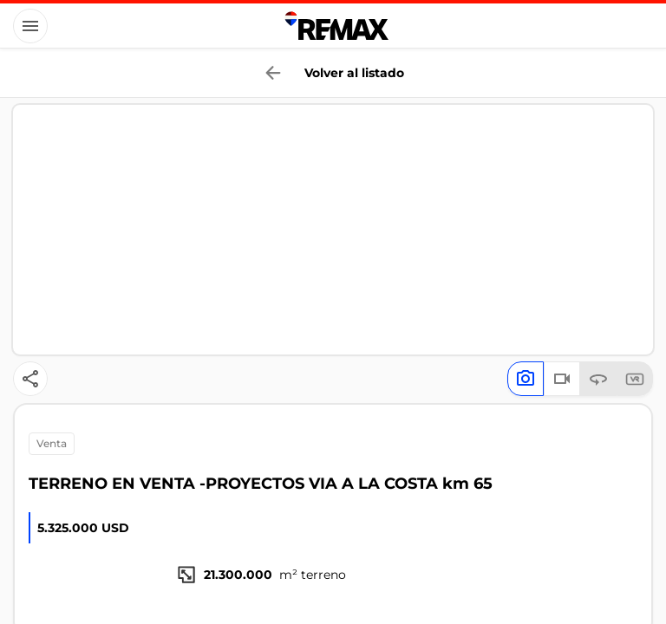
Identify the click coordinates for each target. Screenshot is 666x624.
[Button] (30, 26)
